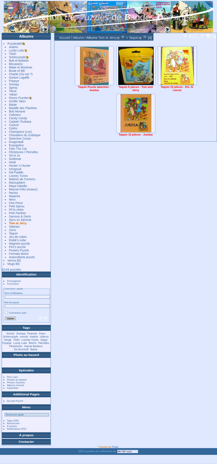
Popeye (14, 81)
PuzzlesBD (14, 43)
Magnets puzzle (19, 243)
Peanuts (32, 333)
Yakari (13, 94)
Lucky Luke (16, 50)
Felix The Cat (18, 148)
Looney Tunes (18, 175)
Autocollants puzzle (22, 257)
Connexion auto (15, 312)
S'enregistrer (14, 281)
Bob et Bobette (19, 60)
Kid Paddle (16, 172)
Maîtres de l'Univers (22, 179)
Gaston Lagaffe (19, 77)
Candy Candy (18, 118)
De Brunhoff (21, 349)
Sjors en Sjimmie (20, 220)
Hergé (7, 339)
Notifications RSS (16, 428)
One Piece (16, 203)
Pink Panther (17, 213)
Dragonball (16, 142)
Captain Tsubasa (20, 121)
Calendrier (12, 387)
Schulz (10, 333)
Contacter (26, 441)
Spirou (13, 87)
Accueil (64, 37)
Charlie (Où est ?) (20, 74)
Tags (9, 420)
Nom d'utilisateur (13, 293)
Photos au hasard (16, 379)
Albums (26, 36)
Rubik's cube (17, 240)
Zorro (12, 230)
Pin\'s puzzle (17, 247)
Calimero (15, 114)
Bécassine (16, 64)
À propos (12, 426)
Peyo (42, 333)
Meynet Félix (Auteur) (23, 189)
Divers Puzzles (19, 98)
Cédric (13, 128)
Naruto (13, 192)
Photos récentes (16, 382)
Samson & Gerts (20, 216)
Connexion (13, 283)
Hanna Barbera (33, 346)
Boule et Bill (17, 70)
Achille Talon (17, 101)
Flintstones (15, 346)
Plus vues (12, 376)
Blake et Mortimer (20, 67)
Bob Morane (17, 111)
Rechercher (13, 423)
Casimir (14, 125)
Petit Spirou (16, 206)
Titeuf (12, 91)
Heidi (12, 162)
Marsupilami (17, 182)
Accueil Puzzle (15, 400)
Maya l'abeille (18, 186)
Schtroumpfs (17, 57)
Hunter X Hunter (20, 165)
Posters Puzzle (19, 250)
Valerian (14, 226)
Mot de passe (11, 302)
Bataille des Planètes (23, 108)
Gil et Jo (14, 155)
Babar (13, 104)
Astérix (13, 47)
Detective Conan (20, 138)
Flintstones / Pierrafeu (23, 152)
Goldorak (15, 159)
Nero (12, 199)
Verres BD (14, 260)
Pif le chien (16, 209)
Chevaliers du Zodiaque (24, 135)
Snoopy (14, 84)
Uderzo (44, 336)
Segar (43, 339)
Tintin (12, 53)
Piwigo (115, 447)
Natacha (14, 196)
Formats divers (19, 253)
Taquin (13, 233)
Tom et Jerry (18, 223)
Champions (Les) (20, 131)
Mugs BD (13, 264)
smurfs (24, 336)
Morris (32, 343)
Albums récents (15, 385)
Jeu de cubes (18, 236)
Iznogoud (15, 169)
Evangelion (16, 145)
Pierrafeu (43, 343)
